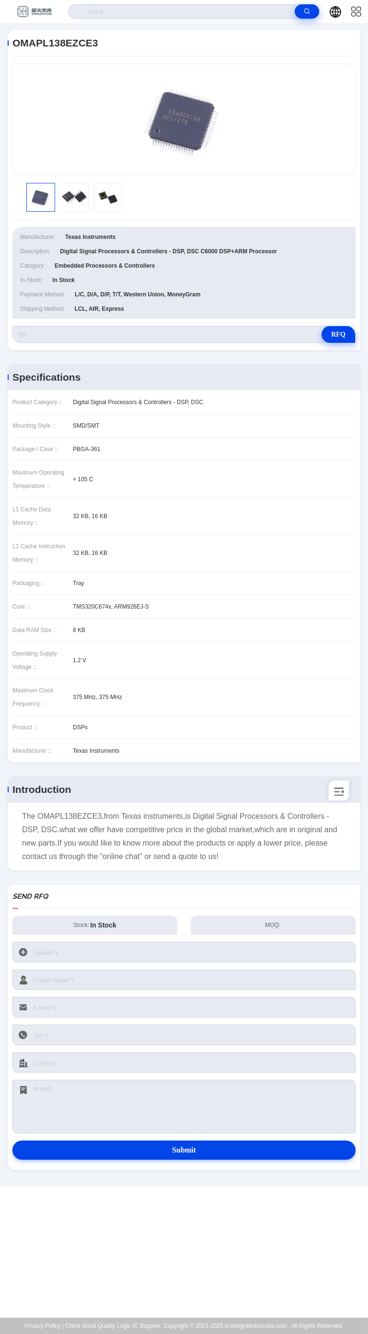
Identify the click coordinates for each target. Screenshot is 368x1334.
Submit (184, 1150)
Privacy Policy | (44, 1326)
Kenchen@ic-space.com (190, 1257)
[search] (307, 11)
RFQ (338, 334)
